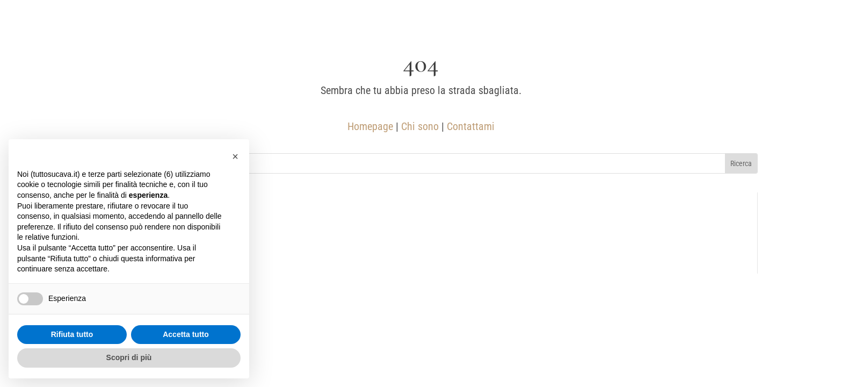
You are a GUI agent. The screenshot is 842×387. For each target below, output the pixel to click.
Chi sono (420, 126)
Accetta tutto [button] (186, 334)
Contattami (471, 126)
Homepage (370, 126)
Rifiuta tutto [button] (72, 334)
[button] (235, 156)
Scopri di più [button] (129, 357)
